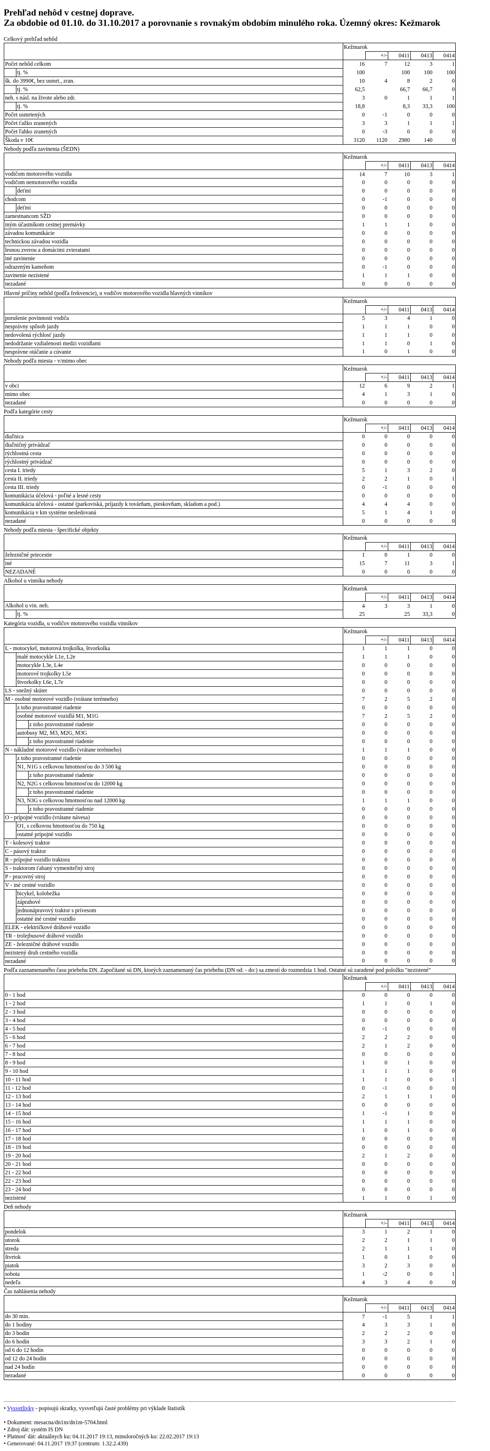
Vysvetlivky (20, 1408)
